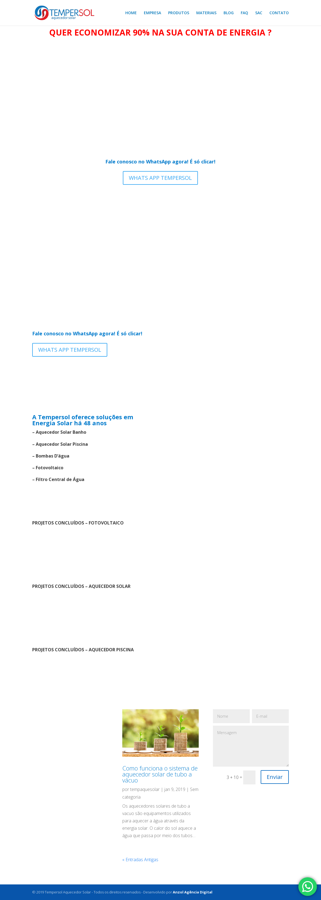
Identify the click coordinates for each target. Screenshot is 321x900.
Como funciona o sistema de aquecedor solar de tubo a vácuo (160, 774)
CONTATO (279, 13)
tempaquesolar (145, 789)
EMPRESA (152, 13)
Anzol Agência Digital (192, 892)
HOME (131, 13)
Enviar (275, 777)
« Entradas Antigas (140, 860)
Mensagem (251, 746)
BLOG (229, 13)
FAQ (244, 13)
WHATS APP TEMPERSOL (160, 177)
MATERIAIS (206, 13)
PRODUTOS (178, 13)
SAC (258, 13)
